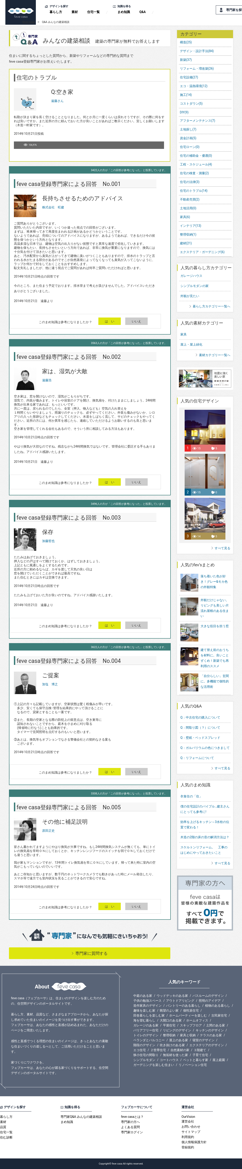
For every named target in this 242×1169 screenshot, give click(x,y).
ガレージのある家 (145, 1025)
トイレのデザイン (145, 1035)
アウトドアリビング (180, 1000)
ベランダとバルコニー (149, 1040)
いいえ (136, 321)
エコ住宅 (139, 1050)
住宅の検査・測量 (194, 173)
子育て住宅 (200, 1055)
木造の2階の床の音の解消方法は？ (204, 837)
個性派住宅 (191, 1010)
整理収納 (188, 234)
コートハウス (169, 1060)
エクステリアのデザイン (206, 1045)
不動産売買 (190, 199)
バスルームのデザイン (208, 995)
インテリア (190, 225)
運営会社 (188, 1121)
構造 (186, 42)
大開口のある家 (171, 1020)
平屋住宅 (169, 1025)
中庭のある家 (142, 995)
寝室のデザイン (203, 1040)
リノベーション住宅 (193, 1065)
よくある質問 (130, 1127)
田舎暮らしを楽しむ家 (149, 1015)
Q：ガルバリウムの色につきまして (205, 748)
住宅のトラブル (193, 190)
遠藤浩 (47, 380)
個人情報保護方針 (194, 1142)
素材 (74, 12)
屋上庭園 (218, 1060)
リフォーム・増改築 (197, 68)
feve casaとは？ (132, 1116)
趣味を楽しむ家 (144, 1010)
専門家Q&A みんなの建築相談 (81, 1116)
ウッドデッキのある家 (172, 995)
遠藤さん (57, 101)
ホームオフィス (197, 1020)
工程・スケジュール (196, 164)
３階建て (200, 1050)
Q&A (142, 12)
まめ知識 (123, 12)
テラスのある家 (211, 1035)
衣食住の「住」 (191, 796)
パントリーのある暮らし (183, 1005)
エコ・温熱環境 (193, 86)
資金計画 (188, 138)
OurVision (188, 1116)
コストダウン (191, 103)
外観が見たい (189, 296)
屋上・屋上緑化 (191, 344)
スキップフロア (191, 1025)
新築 (186, 60)
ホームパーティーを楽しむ (188, 1015)
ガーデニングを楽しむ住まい (153, 1065)
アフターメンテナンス (197, 120)
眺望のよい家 (169, 1010)
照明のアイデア (210, 1000)
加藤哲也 (48, 541)
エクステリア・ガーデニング (202, 252)
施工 (186, 95)
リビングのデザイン (177, 1030)
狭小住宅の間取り (145, 1055)
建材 (186, 243)
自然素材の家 (180, 1050)
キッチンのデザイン (210, 1030)
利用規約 (188, 1137)
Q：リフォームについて (197, 758)
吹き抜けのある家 (172, 1045)
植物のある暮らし (217, 1005)
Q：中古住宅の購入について (200, 717)
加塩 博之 (50, 684)
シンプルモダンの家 (194, 286)
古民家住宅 (219, 1015)
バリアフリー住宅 (145, 1030)
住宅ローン (190, 147)
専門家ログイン (132, 1132)
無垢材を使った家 (175, 1055)
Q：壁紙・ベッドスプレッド (200, 737)
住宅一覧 (93, 12)
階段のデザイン (144, 1045)
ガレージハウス (191, 276)
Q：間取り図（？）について (200, 727)
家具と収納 (188, 1035)
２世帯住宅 (158, 1050)
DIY (184, 112)
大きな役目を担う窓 (204, 633)
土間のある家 (215, 1025)
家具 (185, 217)
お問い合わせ (191, 1126)
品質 (3, 1127)
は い (109, 321)
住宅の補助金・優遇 (196, 155)
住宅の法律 (190, 182)
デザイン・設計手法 (197, 51)
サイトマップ (191, 1132)
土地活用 (188, 208)
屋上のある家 (178, 1040)
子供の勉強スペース (147, 1000)
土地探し (188, 129)
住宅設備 (189, 77)
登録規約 (188, 1147)
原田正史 (48, 830)
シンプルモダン (144, 1060)
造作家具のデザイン (147, 1005)
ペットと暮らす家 (195, 1060)
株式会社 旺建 (53, 207)
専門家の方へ (130, 1122)
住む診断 (6, 1137)
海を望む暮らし (144, 1020)
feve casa (28, 22)
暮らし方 (56, 12)
